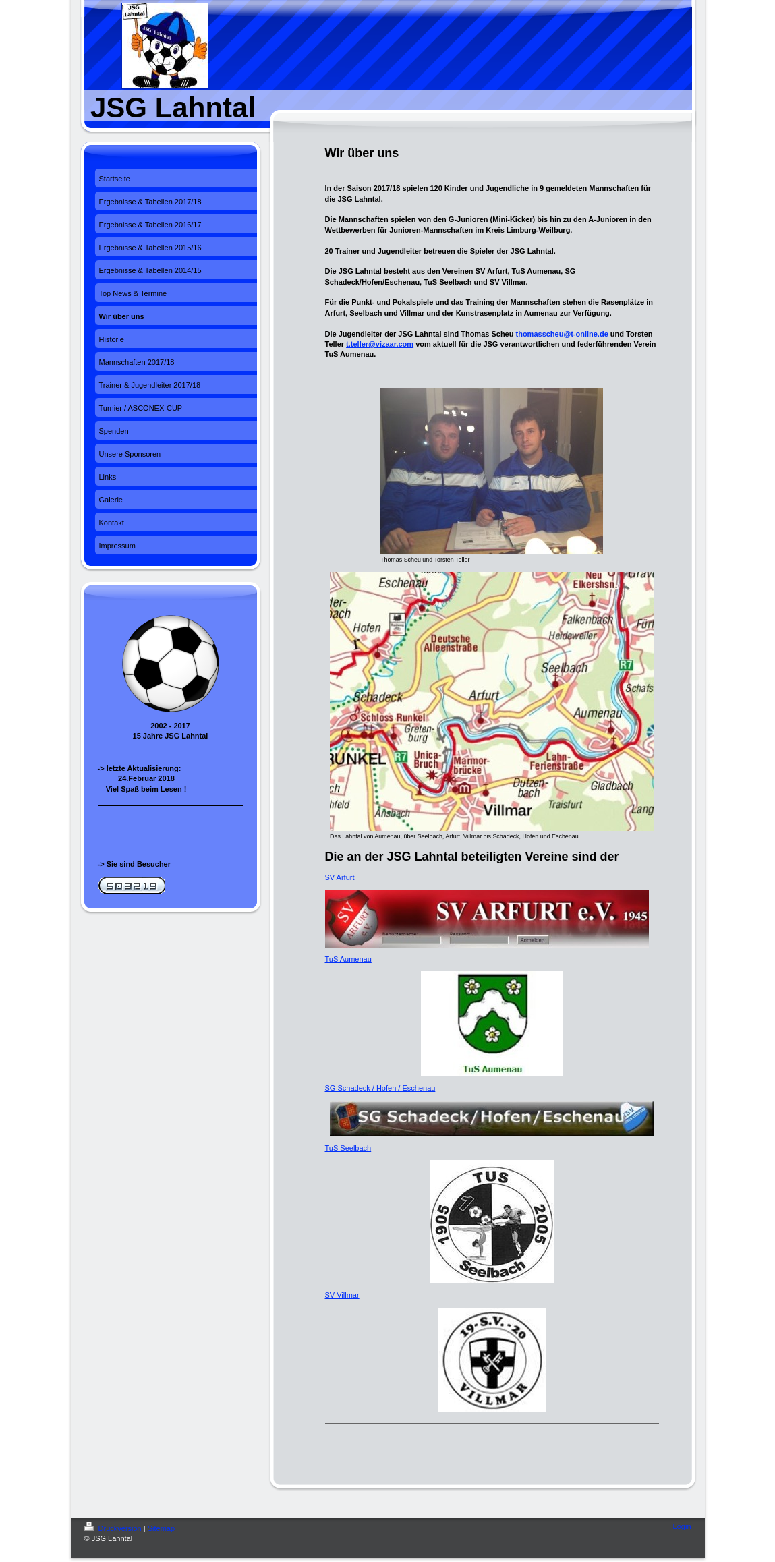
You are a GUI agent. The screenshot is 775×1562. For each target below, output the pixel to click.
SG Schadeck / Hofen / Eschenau (380, 1088)
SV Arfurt (340, 877)
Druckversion (114, 1528)
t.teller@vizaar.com (379, 344)
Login (682, 1526)
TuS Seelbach (348, 1148)
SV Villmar (342, 1295)
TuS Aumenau (348, 959)
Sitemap (161, 1528)
